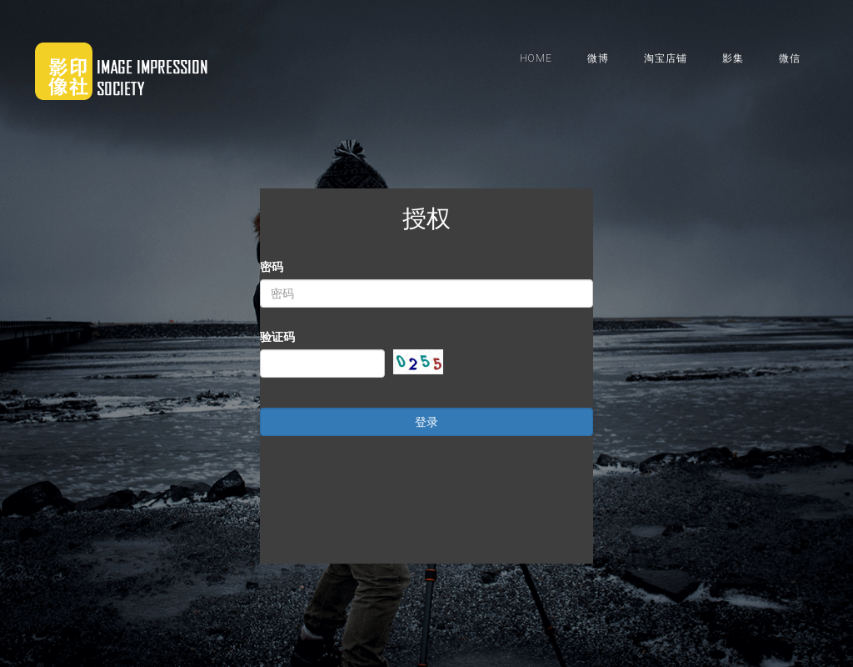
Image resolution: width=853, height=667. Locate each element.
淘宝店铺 (665, 58)
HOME (536, 58)
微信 (790, 58)
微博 (598, 58)
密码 (295, 266)
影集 (733, 58)
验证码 (301, 337)
